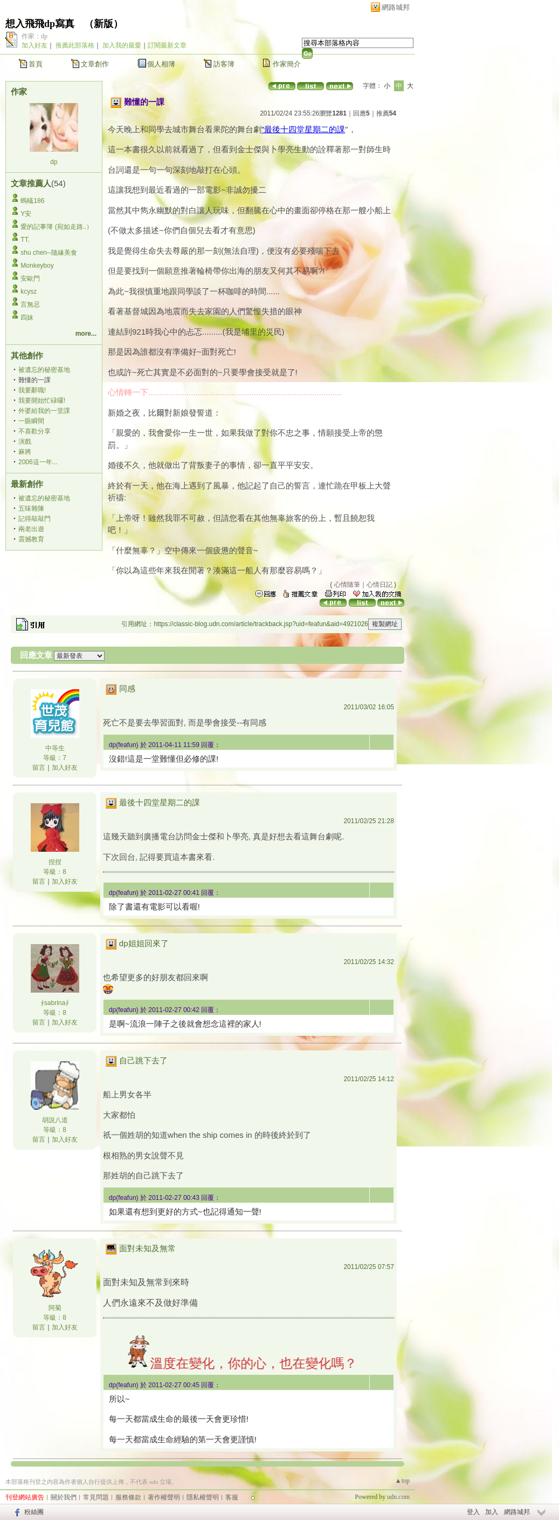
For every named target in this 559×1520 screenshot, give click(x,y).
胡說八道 (55, 1120)
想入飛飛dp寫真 (39, 23)
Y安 (25, 214)
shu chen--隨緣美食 (48, 252)
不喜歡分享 (34, 431)
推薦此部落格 (75, 45)
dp (53, 162)
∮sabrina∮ (54, 1003)
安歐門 (30, 278)
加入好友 (34, 45)
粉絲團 (34, 1512)
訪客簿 (223, 64)
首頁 (36, 64)
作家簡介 (287, 64)
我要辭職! (32, 390)
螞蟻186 (32, 201)
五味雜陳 (31, 508)
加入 (491, 1512)
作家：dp (34, 36)
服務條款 (128, 1497)
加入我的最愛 (121, 45)
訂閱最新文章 (167, 45)
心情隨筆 (347, 584)
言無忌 (30, 304)
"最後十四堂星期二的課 (303, 129)
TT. (25, 239)
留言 (38, 767)
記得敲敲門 (34, 518)
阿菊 (55, 1308)
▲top (402, 1480)
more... (85, 333)
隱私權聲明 (203, 1497)
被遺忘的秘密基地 (44, 370)
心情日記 (379, 584)
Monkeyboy (36, 265)
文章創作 (95, 64)
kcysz (28, 291)
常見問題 (96, 1497)
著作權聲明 (164, 1497)
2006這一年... (38, 462)
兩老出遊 (31, 529)
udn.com (398, 1497)
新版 (103, 23)
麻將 (24, 452)
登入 (473, 1512)
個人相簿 (161, 64)
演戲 (24, 441)
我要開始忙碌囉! (41, 400)
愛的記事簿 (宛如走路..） (56, 226)
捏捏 (55, 862)
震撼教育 (31, 539)
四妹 (26, 317)
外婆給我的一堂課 (44, 411)
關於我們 (64, 1497)
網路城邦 (396, 7)
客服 (231, 1497)
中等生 (55, 748)
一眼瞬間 (31, 421)
